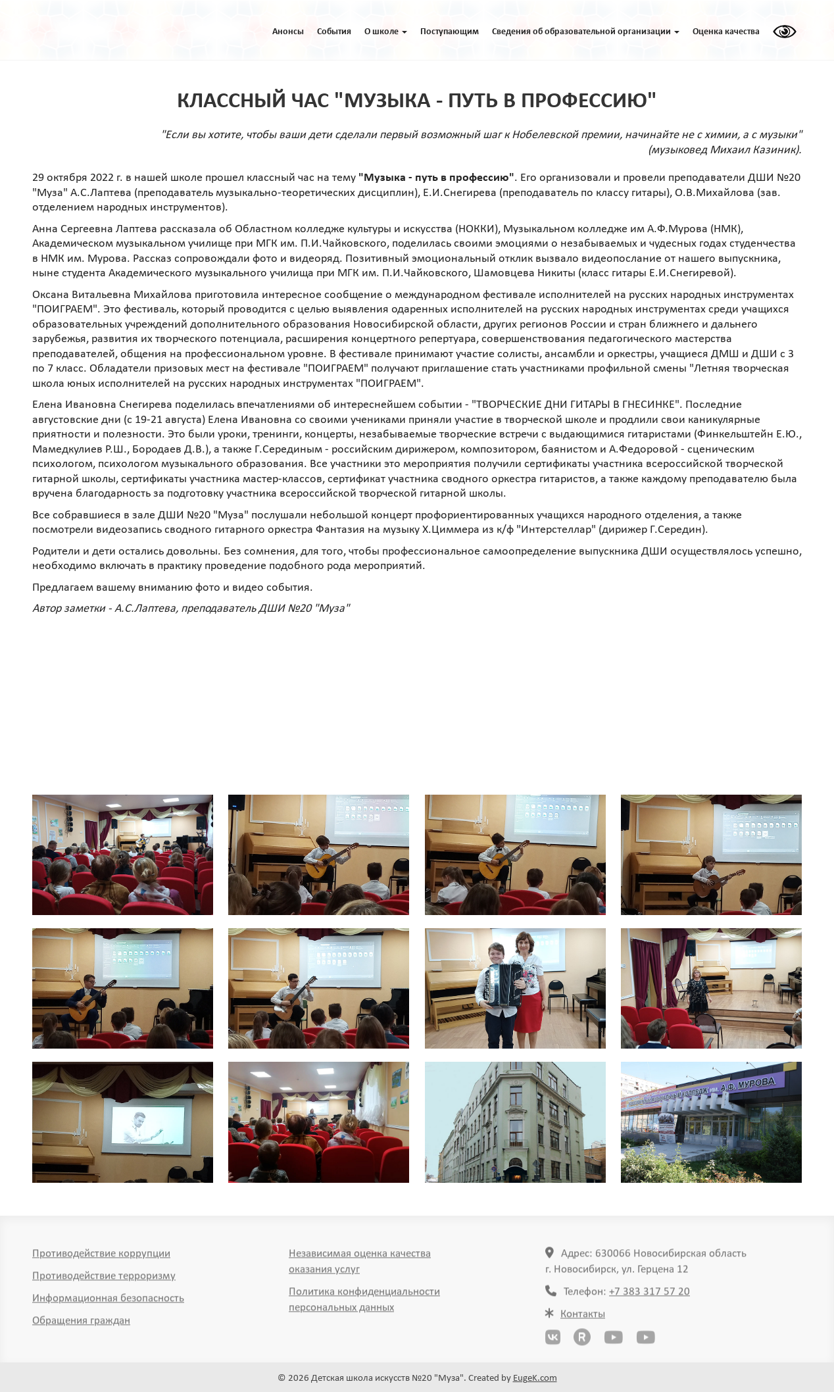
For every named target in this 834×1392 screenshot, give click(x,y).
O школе (385, 32)
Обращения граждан (81, 1325)
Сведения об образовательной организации (585, 32)
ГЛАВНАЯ (94, 30)
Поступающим (449, 32)
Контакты (582, 1318)
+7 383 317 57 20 (649, 1296)
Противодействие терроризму (104, 1280)
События (334, 32)
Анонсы (288, 32)
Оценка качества (726, 32)
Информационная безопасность (108, 1302)
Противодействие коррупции (101, 1258)
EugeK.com (535, 1378)
